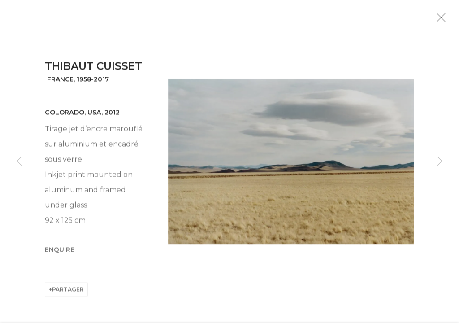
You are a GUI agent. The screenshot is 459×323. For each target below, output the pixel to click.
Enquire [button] (59, 255)
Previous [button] (19, 161)
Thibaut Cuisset (93, 72)
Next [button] (439, 161)
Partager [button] (68, 295)
